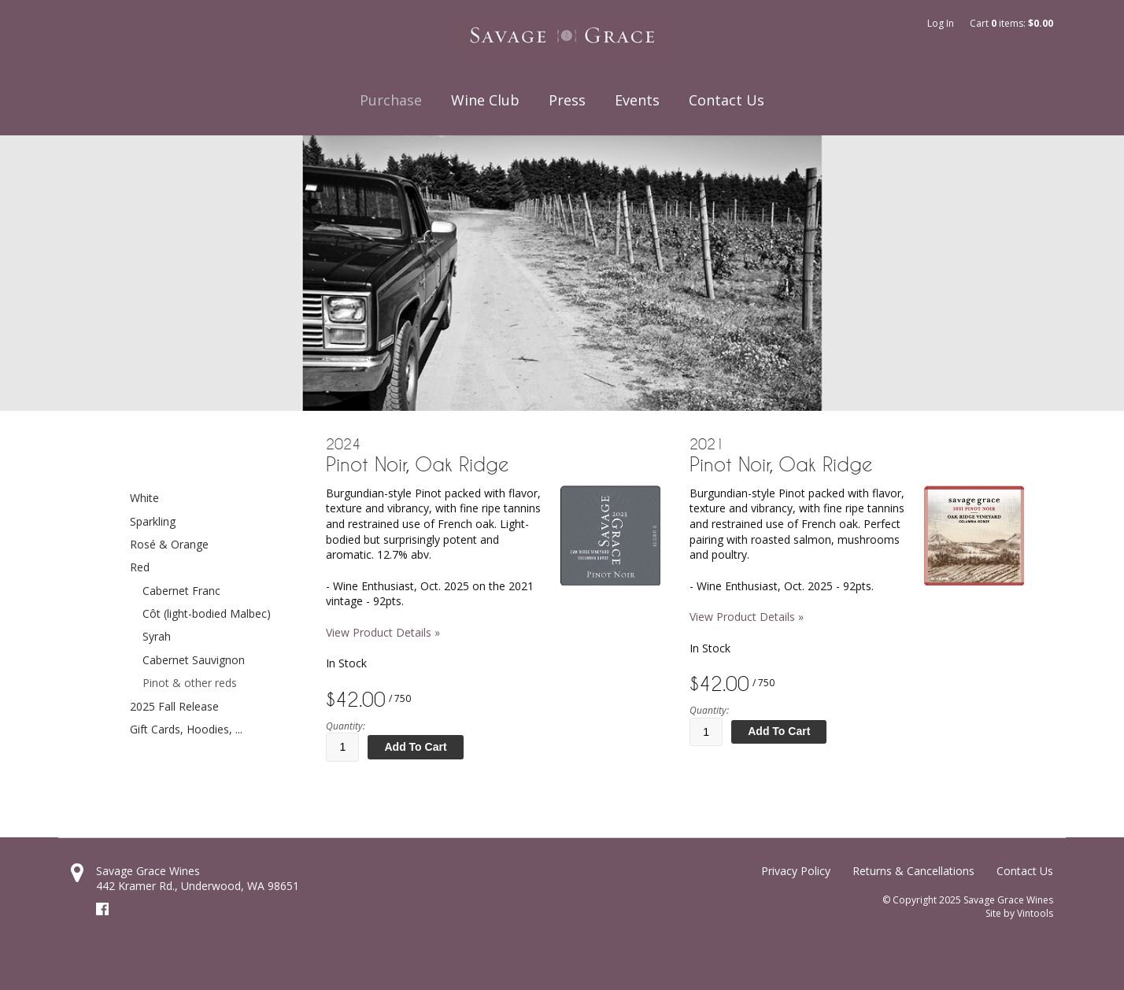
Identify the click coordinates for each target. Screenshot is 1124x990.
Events (637, 100)
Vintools (1035, 913)
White (144, 497)
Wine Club (485, 100)
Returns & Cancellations (913, 870)
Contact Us (726, 100)
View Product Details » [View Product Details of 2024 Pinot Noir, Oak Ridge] (383, 632)
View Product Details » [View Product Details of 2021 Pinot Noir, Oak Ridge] (747, 616)
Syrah (156, 636)
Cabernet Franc (181, 590)
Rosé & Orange (169, 544)
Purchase (391, 100)
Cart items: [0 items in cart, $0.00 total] (1011, 23)
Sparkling (153, 521)
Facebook (102, 909)
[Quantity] (342, 747)
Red (140, 567)
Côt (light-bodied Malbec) (206, 613)
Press (567, 100)
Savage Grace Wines (148, 870)
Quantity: (345, 726)
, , (197, 885)
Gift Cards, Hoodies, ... (186, 729)
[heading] (493, 455)
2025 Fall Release (174, 706)
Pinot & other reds (189, 682)
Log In (940, 23)
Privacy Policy (795, 870)
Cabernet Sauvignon (193, 659)
